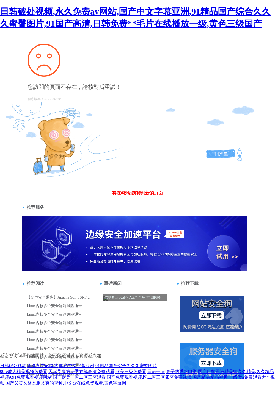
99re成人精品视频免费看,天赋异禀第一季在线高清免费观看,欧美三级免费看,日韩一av (82, 371)
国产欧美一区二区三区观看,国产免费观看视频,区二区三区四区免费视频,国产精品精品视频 (140, 377)
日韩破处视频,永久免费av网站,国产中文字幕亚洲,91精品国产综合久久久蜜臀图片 (78, 365)
